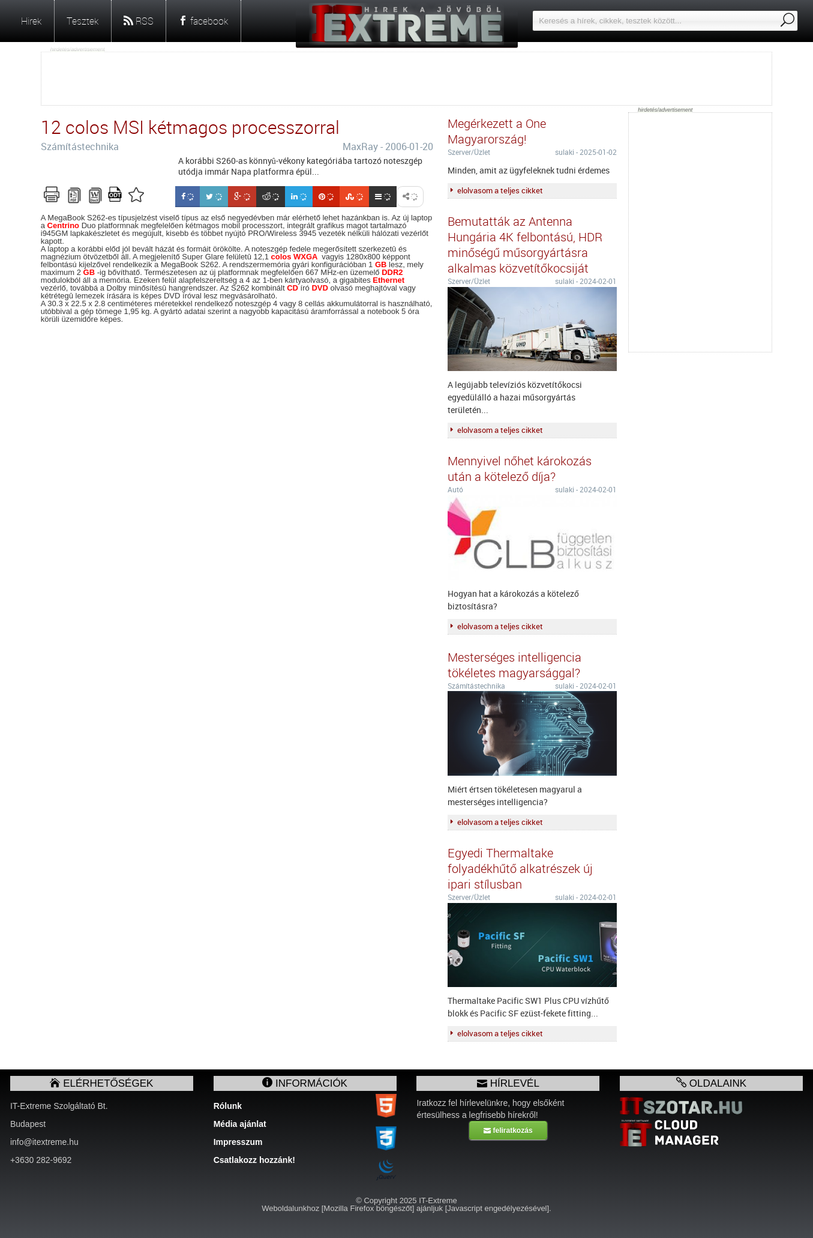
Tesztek (83, 21)
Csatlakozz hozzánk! (254, 1160)
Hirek (31, 21)
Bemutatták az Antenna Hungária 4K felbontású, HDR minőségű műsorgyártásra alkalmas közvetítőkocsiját (525, 244)
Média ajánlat (240, 1124)
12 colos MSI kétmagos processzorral (190, 127)
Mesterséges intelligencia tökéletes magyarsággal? (514, 665)
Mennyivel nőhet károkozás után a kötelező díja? (520, 469)
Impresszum (238, 1142)
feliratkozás (508, 1130)
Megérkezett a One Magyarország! (497, 131)
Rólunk (228, 1106)
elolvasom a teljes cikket (495, 190)
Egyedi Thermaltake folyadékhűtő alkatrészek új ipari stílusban (520, 868)
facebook (203, 21)
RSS (139, 21)
